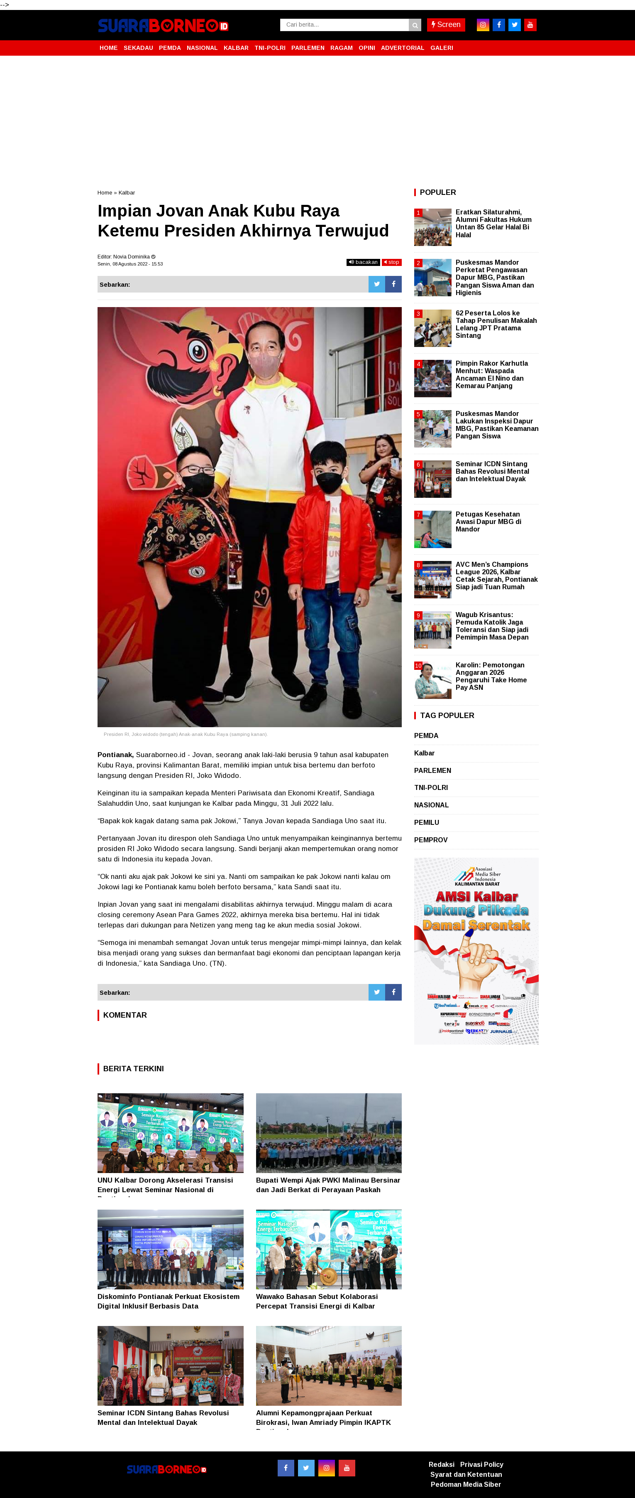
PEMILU (426, 822)
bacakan (363, 262)
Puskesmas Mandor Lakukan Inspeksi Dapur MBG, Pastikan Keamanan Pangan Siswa (497, 425)
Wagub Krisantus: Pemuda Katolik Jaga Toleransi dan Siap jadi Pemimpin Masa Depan (492, 626)
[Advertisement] (317, 122)
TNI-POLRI (270, 47)
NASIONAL (202, 47)
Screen (446, 24)
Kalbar (127, 192)
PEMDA (170, 47)
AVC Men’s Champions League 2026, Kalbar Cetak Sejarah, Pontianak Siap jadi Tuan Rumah (497, 576)
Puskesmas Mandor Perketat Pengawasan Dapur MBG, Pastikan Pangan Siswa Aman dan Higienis (495, 277)
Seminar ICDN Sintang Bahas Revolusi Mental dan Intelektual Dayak (492, 471)
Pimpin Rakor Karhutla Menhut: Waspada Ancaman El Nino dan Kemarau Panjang (492, 375)
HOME (109, 47)
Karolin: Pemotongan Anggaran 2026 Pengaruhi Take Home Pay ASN (491, 676)
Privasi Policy (481, 1464)
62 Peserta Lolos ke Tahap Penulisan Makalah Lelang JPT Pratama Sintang (496, 324)
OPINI (367, 47)
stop (391, 262)
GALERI (441, 47)
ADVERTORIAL (403, 47)
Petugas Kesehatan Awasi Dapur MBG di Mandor (488, 522)
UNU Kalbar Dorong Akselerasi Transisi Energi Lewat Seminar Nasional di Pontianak (165, 1189)
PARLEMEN (308, 47)
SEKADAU (138, 47)
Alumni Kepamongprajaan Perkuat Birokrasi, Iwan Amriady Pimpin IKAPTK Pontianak (323, 1422)
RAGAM (341, 47)
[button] (529, 44)
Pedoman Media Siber (466, 1484)
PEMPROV (431, 840)
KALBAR (236, 47)
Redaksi (441, 1464)
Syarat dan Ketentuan (466, 1474)
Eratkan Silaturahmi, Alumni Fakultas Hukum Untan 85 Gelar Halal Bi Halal (494, 224)
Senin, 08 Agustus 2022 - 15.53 (130, 263)
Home (105, 192)
